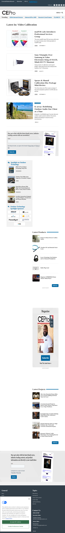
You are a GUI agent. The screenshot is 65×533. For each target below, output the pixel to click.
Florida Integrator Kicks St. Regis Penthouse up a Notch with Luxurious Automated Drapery (48, 407)
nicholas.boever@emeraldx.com (40, 507)
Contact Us (35, 510)
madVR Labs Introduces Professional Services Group (45, 34)
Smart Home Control (36, 480)
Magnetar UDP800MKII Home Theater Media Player (48, 277)
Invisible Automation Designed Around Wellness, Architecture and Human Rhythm (23, 198)
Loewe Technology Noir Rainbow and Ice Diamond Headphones (48, 258)
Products (4, 480)
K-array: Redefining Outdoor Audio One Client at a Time (46, 109)
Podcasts (4, 488)
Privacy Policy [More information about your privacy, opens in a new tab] (8, 518)
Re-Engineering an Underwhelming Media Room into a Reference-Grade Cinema (49, 398)
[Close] (29, 499)
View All (55, 285)
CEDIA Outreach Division (16, 17)
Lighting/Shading (36, 484)
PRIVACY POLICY (40, 528)
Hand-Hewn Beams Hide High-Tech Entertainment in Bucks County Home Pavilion (23, 188)
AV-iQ (26, 1)
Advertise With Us (6, 495)
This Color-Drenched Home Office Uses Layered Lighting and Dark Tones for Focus (49, 378)
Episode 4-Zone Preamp (45, 17)
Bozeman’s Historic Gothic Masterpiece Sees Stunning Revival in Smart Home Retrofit (49, 417)
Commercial (35, 478)
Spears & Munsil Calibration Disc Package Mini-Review (45, 82)
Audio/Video (35, 482)
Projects (18, 192)
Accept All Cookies (15, 522)
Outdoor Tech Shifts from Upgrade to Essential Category (23, 177)
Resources (18, 171)
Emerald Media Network (8, 1)
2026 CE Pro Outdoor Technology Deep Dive (21, 167)
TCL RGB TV (57, 17)
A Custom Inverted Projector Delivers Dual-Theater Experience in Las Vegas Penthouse (48, 388)
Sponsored (4, 486)
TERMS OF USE (31, 528)
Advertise (19, 1)
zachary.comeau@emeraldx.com (40, 501)
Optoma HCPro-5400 (30, 17)
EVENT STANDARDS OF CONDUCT (42, 526)
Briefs (3, 478)
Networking (35, 476)
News (36, 45)
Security (34, 486)
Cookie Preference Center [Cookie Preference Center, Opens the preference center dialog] (15, 526)
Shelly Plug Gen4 (44, 267)
